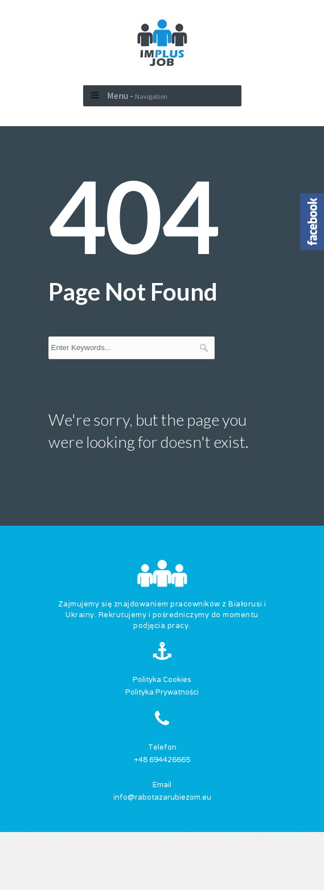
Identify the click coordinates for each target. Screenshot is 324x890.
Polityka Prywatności (162, 692)
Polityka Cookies (162, 679)
